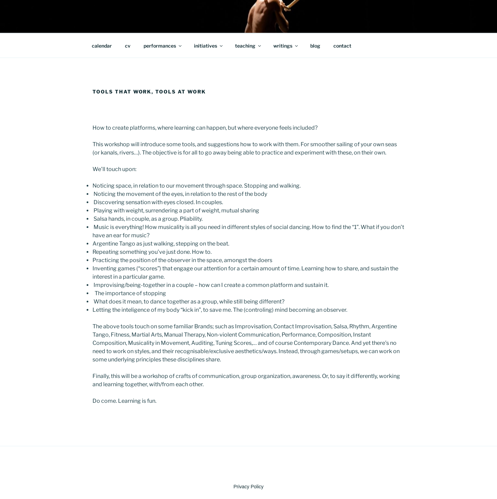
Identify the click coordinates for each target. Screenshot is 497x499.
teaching (248, 46)
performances (163, 46)
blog (315, 46)
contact (342, 46)
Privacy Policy (248, 486)
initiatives (209, 46)
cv (127, 46)
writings (286, 46)
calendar (102, 46)
